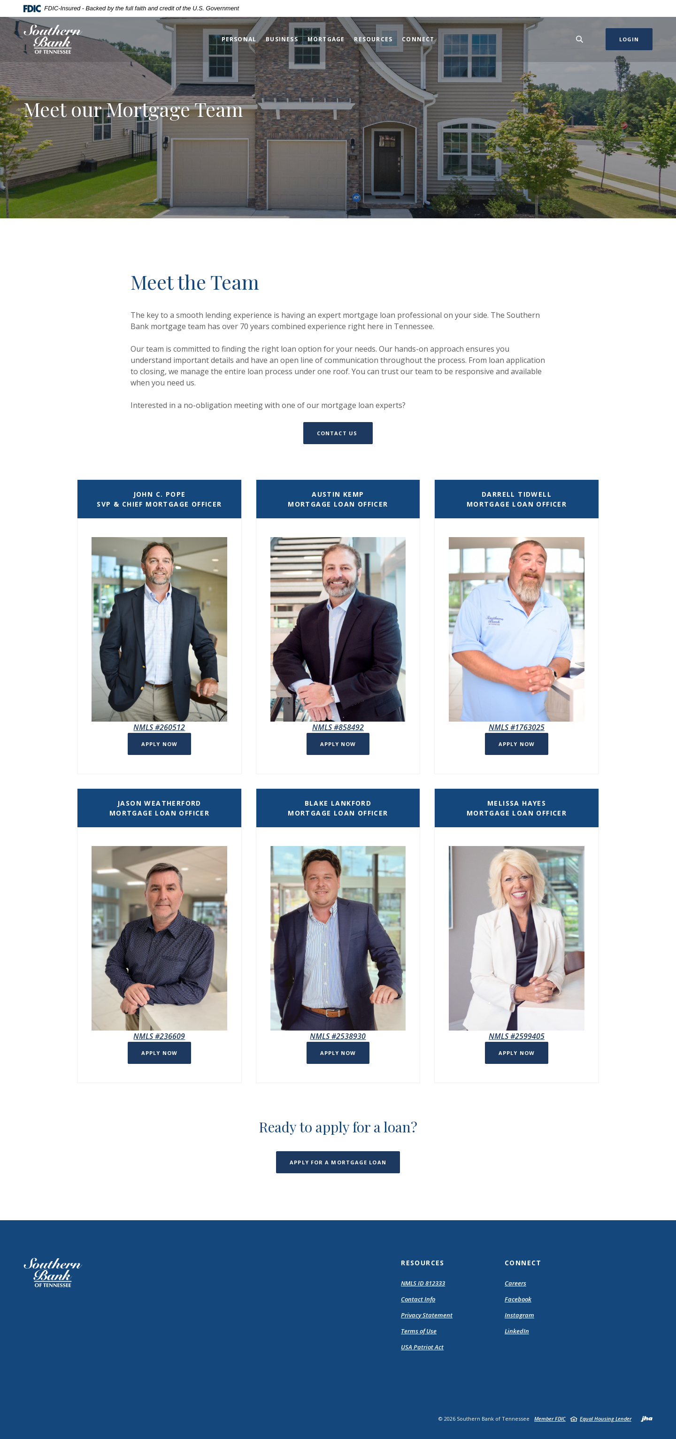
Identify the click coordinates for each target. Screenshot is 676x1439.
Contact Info (418, 1299)
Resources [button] (373, 39)
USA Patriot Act (422, 1347)
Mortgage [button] (326, 39)
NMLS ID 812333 (423, 1283)
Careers (515, 1283)
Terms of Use (419, 1331)
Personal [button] (239, 39)
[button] (159, 738)
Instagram (519, 1315)
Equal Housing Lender (605, 1418)
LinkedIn (517, 1331)
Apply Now (159, 743)
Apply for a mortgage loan (338, 1162)
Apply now (517, 743)
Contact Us (338, 433)
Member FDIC (550, 1418)
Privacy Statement (427, 1315)
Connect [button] (418, 39)
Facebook (518, 1299)
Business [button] (282, 39)
